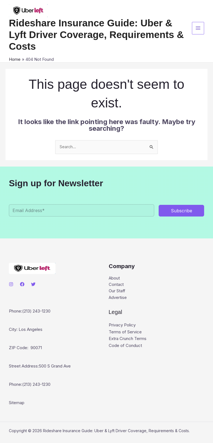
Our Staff (117, 291)
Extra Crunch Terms (127, 339)
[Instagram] (11, 284)
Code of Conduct (125, 345)
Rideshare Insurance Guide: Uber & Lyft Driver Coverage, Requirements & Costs (96, 34)
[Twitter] (33, 284)
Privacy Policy (122, 325)
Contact (116, 285)
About (114, 278)
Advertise (118, 298)
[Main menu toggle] (198, 28)
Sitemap (16, 403)
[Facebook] (22, 284)
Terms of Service (125, 332)
